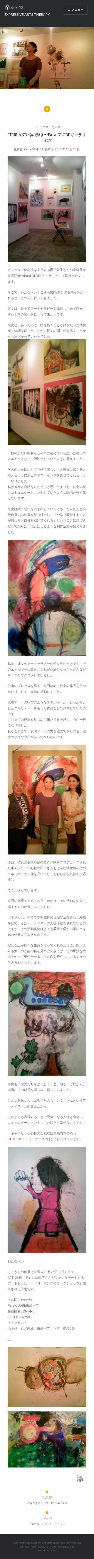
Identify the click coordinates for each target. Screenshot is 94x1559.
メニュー (77, 9)
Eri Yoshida (34, 149)
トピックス (41, 127)
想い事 (56, 127)
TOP (52, 1546)
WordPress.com (47, 1550)
